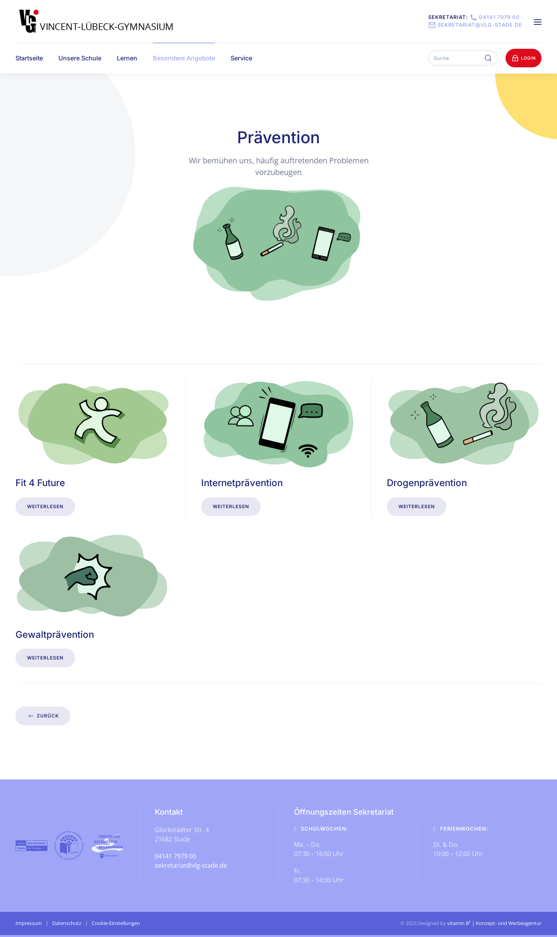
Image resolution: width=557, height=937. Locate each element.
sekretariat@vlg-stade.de (475, 25)
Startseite (29, 58)
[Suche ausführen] (488, 58)
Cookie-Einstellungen (116, 923)
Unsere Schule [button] (79, 58)
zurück (43, 713)
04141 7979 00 (494, 17)
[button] (538, 21)
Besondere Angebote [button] (184, 58)
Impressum (28, 923)
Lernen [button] (127, 58)
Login (523, 58)
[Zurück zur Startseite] (97, 21)
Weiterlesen (45, 506)
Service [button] (241, 58)
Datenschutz (66, 923)
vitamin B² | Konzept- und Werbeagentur (494, 923)
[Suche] (463, 58)
